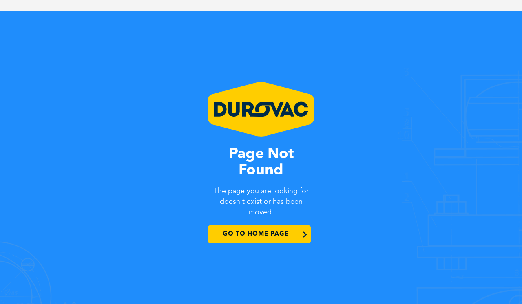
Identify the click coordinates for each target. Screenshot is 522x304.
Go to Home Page (256, 234)
